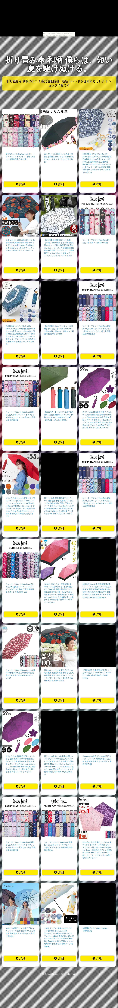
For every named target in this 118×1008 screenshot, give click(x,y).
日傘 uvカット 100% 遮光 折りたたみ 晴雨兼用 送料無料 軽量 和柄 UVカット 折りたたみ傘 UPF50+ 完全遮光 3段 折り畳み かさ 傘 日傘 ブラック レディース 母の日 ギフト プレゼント (20, 245)
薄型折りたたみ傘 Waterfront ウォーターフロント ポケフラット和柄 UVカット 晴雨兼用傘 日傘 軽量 (20, 156)
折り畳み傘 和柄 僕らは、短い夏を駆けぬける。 (59, 64)
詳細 (21, 184)
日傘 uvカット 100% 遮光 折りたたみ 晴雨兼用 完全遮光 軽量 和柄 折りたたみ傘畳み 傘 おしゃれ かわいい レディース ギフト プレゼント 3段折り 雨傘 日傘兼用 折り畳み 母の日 (59, 675)
